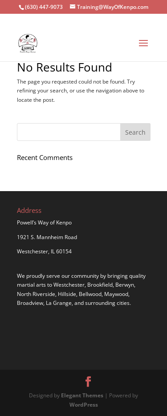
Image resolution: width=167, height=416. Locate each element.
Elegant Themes (82, 395)
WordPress (83, 404)
